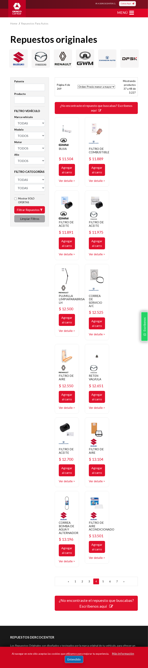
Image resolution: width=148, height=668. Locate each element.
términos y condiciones (36, 632)
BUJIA (63, 148)
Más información (123, 653)
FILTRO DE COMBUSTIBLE (99, 150)
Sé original (83, 575)
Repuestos (83, 552)
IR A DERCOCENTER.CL (105, 3)
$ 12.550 (66, 318)
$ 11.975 (66, 235)
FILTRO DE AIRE (66, 310)
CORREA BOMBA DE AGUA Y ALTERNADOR (98, 392)
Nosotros (16, 552)
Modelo (19, 129)
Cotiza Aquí (127, 3)
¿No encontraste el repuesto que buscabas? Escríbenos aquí (96, 108)
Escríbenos (144, 358)
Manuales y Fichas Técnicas (26, 575)
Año (16, 154)
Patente (19, 81)
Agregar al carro (66, 169)
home (13, 23)
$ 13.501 (126, 399)
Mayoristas (83, 581)
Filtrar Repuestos (30, 210)
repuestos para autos (34, 23)
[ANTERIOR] (68, 452)
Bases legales (18, 563)
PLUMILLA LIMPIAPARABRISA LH (101, 228)
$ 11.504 (66, 158)
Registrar (113, 627)
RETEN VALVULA (95, 310)
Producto (20, 93)
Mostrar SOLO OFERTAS (26, 200)
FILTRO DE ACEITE (125, 150)
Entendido (74, 659)
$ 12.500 (96, 238)
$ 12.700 (126, 318)
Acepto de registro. (38, 633)
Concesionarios (86, 563)
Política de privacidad (22, 558)
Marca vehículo (23, 117)
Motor (18, 142)
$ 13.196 (96, 405)
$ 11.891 (126, 158)
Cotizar (81, 569)
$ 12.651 (96, 318)
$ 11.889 (96, 158)
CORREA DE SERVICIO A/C (125, 230)
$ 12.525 (126, 242)
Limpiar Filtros (29, 218)
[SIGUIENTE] (124, 452)
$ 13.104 (66, 396)
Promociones (85, 558)
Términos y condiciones (24, 569)
